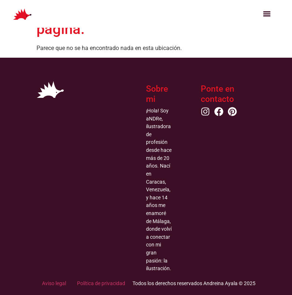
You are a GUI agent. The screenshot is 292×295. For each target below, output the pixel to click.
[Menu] (266, 13)
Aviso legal (54, 283)
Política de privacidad (101, 283)
